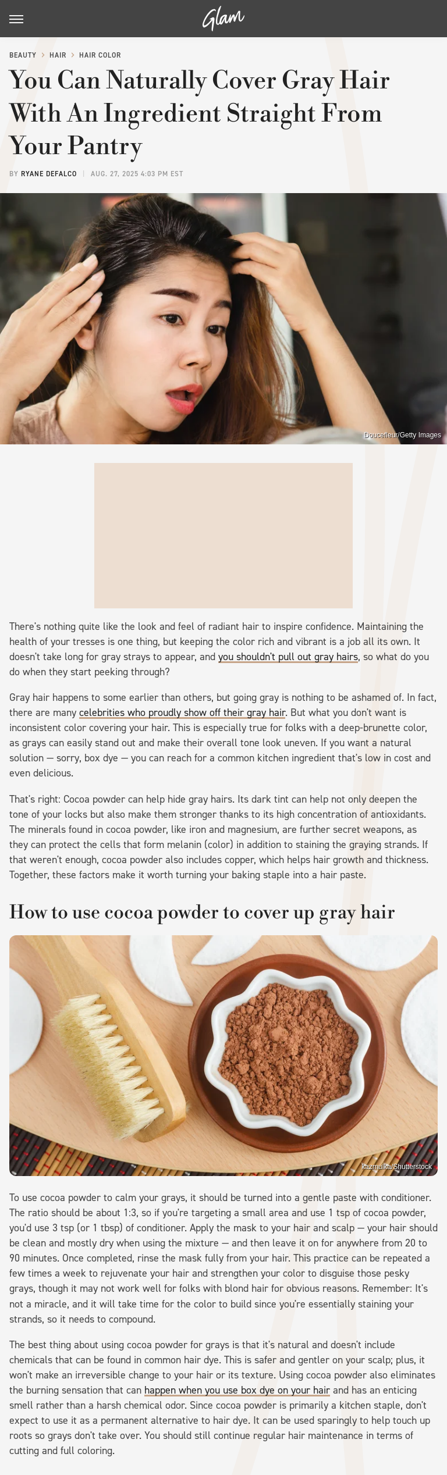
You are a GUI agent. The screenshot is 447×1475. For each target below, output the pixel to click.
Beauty (23, 55)
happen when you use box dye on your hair (237, 1390)
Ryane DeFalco (49, 174)
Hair (57, 55)
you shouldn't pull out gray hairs (288, 657)
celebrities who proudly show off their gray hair (182, 712)
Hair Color (100, 55)
